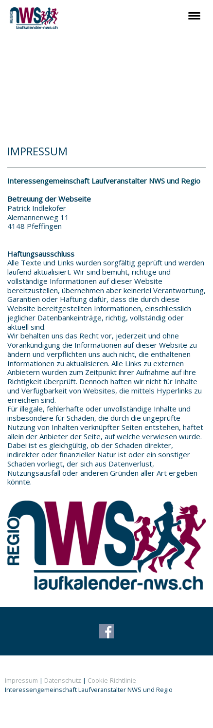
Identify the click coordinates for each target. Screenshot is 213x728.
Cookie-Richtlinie (112, 680)
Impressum (21, 680)
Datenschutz (62, 680)
